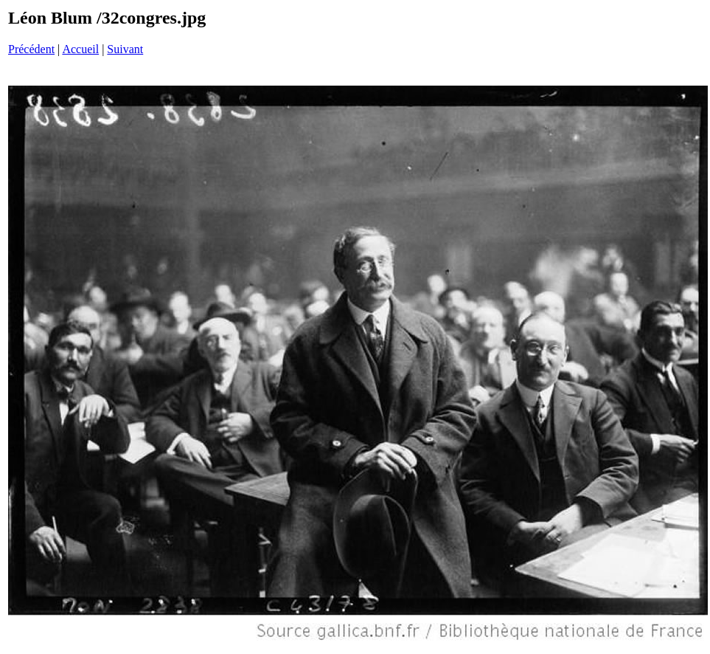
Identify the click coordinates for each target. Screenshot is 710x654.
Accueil (80, 49)
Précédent (31, 49)
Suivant (125, 49)
